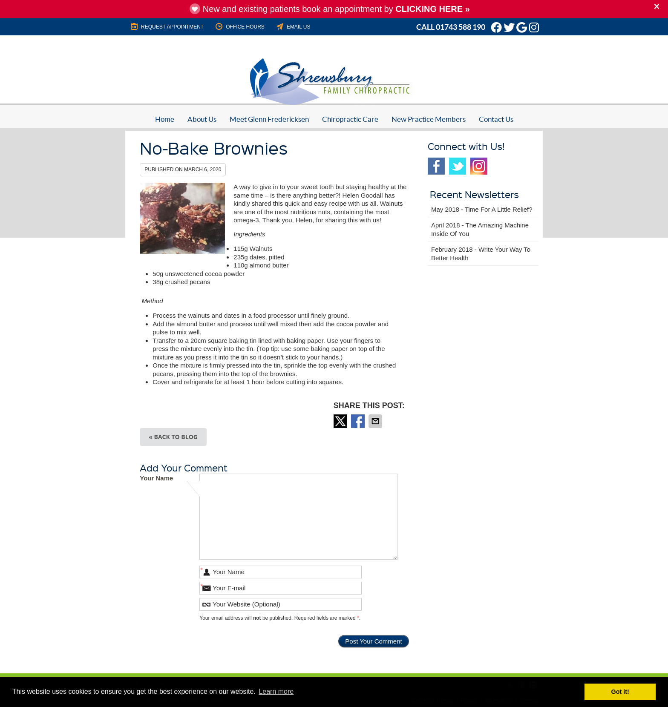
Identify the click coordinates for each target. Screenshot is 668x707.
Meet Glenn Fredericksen (269, 119)
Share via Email (376, 421)
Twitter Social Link (457, 166)
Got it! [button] (620, 691)
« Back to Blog (173, 437)
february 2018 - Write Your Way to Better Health (480, 254)
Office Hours (239, 26)
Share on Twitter (341, 421)
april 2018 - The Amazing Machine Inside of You (480, 229)
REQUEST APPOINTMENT (167, 26)
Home (164, 119)
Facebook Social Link (436, 166)
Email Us (293, 26)
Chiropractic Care (350, 119)
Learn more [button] (276, 691)
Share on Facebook (358, 421)
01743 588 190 (460, 27)
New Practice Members (429, 119)
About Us (201, 119)
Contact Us (496, 119)
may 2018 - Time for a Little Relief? (482, 209)
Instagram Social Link (478, 166)
